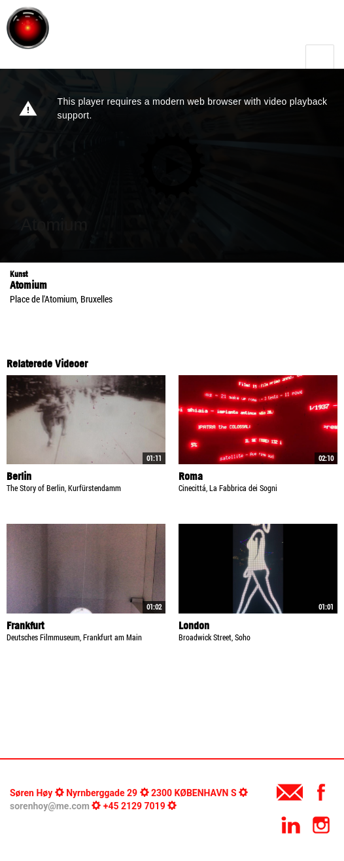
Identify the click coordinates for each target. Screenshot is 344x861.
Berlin (19, 476)
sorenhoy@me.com (50, 806)
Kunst (18, 274)
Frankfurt (25, 625)
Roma (191, 476)
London (194, 625)
